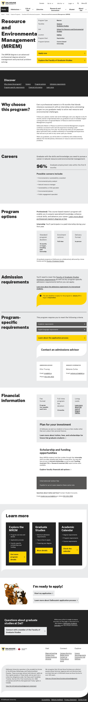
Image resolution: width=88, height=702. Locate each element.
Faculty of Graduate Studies (55, 261)
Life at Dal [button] (27, 9)
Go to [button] (49, 3)
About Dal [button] (81, 9)
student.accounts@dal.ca (49, 496)
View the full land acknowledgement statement (21, 686)
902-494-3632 (49, 377)
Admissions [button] (15, 9)
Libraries (39, 9)
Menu (84, 3)
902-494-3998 (68, 496)
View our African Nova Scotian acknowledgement (61, 678)
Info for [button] (59, 3)
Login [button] (70, 3)
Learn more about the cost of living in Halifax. (78, 409)
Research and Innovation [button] (55, 9)
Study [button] (3, 9)
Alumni (72, 9)
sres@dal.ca (48, 373)
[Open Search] (78, 3)
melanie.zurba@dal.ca (77, 373)
